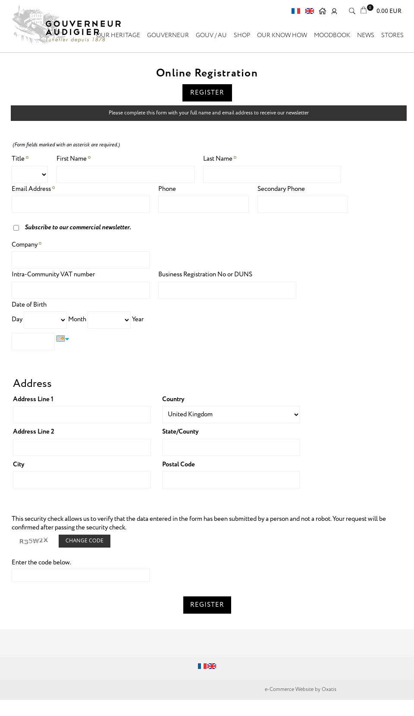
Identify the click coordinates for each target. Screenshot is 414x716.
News (365, 35)
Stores (392, 35)
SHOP (242, 35)
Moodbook (332, 35)
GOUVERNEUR (168, 35)
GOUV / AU (211, 35)
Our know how (282, 35)
